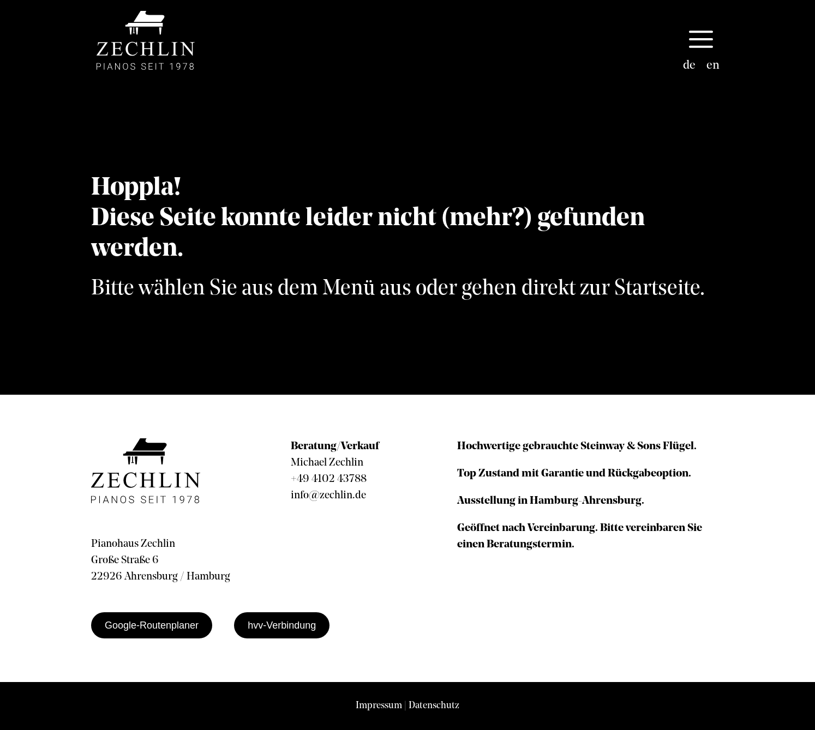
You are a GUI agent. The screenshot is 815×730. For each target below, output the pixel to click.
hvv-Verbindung (282, 625)
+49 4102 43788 (329, 479)
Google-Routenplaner (152, 625)
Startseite (657, 289)
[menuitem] (689, 66)
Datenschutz (434, 706)
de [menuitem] (689, 65)
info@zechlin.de (328, 495)
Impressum (379, 706)
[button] (701, 40)
